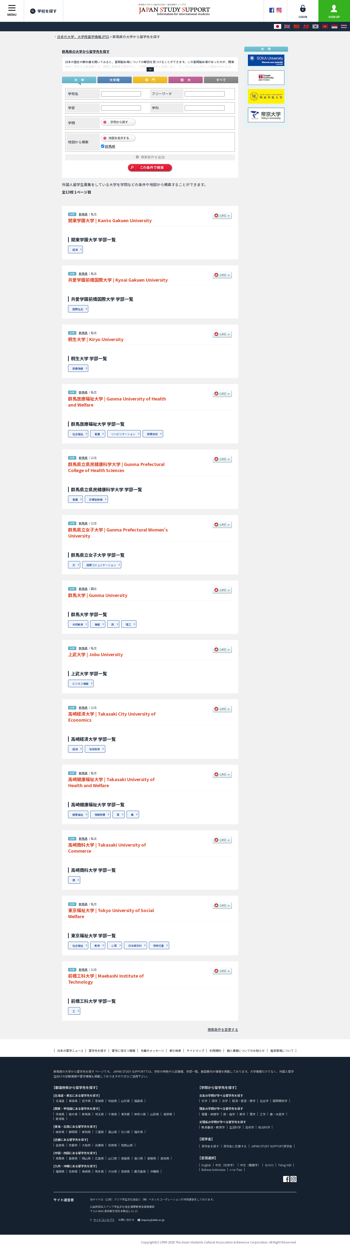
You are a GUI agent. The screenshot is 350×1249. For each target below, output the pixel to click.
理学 (252, 1114)
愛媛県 (151, 1158)
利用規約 (215, 1050)
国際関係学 (280, 1101)
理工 (128, 624)
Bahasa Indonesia (213, 1169)
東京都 (125, 1114)
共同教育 (77, 624)
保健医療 (100, 814)
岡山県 (86, 1158)
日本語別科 (135, 945)
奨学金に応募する (235, 1146)
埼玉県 (99, 1114)
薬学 (242, 1114)
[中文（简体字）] (296, 26)
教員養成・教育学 (213, 1127)
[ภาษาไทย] (344, 26)
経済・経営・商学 (243, 1101)
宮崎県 (125, 1171)
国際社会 (77, 309)
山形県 (125, 1101)
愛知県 (86, 1132)
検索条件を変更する (223, 1029)
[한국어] (315, 26)
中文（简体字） (225, 1165)
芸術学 (249, 1127)
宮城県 (99, 1101)
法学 (225, 1101)
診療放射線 (96, 499)
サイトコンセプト (102, 1220)
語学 (215, 1101)
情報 (97, 624)
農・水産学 (277, 1114)
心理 (114, 945)
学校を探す (43, 11)
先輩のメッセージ (152, 1050)
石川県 (125, 1132)
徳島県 (125, 1158)
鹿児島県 (140, 1171)
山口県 (112, 1158)
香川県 (138, 1158)
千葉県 (112, 1114)
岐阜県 (60, 1132)
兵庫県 (99, 1145)
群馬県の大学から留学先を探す (86, 51)
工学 (263, 1114)
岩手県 (86, 1101)
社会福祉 (77, 434)
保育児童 (158, 945)
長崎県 (86, 1171)
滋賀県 (60, 1145)
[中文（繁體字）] (306, 26)
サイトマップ (195, 1050)
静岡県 (73, 1132)
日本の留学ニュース (70, 1050)
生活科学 (235, 1127)
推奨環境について (282, 1050)
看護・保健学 (210, 1114)
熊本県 (99, 1171)
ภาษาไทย (236, 1169)
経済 (75, 250)
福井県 (138, 1132)
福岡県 (60, 1171)
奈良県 (112, 1145)
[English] (287, 26)
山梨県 (154, 1114)
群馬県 (110, 146)
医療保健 (77, 368)
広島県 (99, 1158)
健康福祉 (77, 814)
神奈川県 (140, 1114)
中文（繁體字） (250, 1165)
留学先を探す (97, 1050)
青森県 (73, 1101)
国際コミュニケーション (101, 565)
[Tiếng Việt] (325, 26)
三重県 (99, 1132)
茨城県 (60, 1114)
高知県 (164, 1158)
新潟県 (60, 1119)
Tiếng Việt (284, 1165)
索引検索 (175, 1050)
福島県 (138, 1101)
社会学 (264, 1101)
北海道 (60, 1101)
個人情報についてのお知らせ (246, 1050)
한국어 (269, 1165)
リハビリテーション (123, 434)
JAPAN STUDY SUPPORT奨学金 (271, 1146)
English (206, 1165)
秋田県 (112, 1101)
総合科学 (264, 1127)
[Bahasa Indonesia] (334, 26)
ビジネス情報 (80, 684)
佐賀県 (73, 1171)
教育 (97, 945)
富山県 (112, 1132)
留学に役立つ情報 (123, 1050)
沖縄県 (154, 1171)
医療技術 (152, 434)
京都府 (73, 1145)
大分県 (112, 1171)
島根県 (73, 1158)
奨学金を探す (210, 1146)
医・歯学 (229, 1114)
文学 (204, 1101)
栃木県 (73, 1114)
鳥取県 (60, 1158)
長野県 (167, 1114)
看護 (97, 434)
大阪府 (86, 1145)
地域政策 (94, 749)
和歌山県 (127, 1145)
